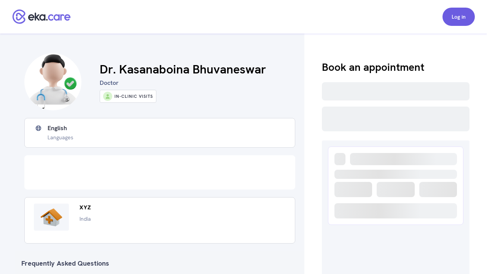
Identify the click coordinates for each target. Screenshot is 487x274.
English (57, 128)
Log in (459, 16)
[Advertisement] (159, 172)
